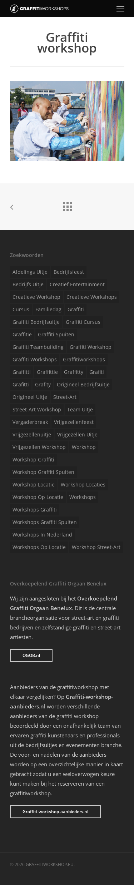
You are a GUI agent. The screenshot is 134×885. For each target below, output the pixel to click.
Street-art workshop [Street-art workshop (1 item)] (37, 409)
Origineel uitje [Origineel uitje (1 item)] (30, 397)
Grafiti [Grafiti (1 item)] (96, 372)
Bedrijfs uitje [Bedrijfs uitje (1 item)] (28, 284)
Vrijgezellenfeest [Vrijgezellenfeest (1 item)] (74, 422)
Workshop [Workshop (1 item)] (84, 447)
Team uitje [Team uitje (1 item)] (80, 409)
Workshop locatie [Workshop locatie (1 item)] (34, 484)
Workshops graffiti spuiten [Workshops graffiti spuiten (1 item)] (45, 522)
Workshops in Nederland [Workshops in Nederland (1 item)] (42, 534)
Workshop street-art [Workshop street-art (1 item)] (96, 547)
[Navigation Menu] (120, 8)
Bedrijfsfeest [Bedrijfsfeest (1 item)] (69, 271)
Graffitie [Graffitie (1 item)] (22, 334)
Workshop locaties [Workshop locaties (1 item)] (83, 484)
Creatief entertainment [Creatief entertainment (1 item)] (77, 284)
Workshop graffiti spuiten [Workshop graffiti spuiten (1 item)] (43, 472)
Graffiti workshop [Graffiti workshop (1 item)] (90, 346)
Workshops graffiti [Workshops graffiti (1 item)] (35, 509)
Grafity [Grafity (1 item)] (43, 384)
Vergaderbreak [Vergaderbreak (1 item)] (30, 422)
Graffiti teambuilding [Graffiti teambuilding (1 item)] (38, 346)
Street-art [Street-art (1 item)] (64, 397)
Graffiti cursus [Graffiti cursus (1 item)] (83, 321)
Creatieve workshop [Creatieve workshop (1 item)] (36, 296)
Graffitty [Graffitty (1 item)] (73, 372)
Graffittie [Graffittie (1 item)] (47, 372)
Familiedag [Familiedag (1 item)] (48, 309)
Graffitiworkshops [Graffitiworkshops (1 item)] (84, 359)
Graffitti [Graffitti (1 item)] (22, 372)
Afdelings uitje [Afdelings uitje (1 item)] (30, 271)
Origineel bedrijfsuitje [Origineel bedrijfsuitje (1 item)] (83, 384)
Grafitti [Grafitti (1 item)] (21, 384)
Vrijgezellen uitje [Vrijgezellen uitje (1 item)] (77, 434)
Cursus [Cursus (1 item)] (21, 309)
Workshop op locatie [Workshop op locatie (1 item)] (38, 497)
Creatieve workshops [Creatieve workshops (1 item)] (91, 296)
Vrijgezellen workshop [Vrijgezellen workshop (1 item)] (39, 447)
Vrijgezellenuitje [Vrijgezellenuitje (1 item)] (32, 434)
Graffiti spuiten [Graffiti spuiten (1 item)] (56, 334)
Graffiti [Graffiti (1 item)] (76, 309)
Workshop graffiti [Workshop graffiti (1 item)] (33, 459)
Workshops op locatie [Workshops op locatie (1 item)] (39, 547)
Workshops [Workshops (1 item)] (82, 497)
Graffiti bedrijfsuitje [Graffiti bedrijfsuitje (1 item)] (36, 321)
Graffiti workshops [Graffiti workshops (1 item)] (35, 359)
